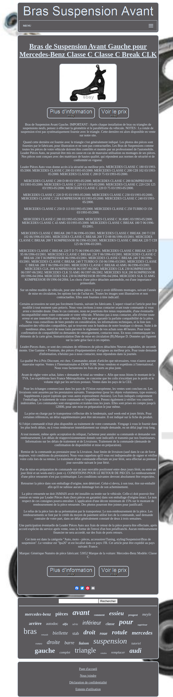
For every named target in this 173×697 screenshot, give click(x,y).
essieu (116, 613)
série (75, 624)
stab (75, 633)
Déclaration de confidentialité (88, 682)
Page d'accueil (88, 669)
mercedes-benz (38, 614)
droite (53, 642)
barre (69, 642)
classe (110, 624)
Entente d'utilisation (88, 689)
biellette (60, 633)
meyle (146, 614)
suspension (110, 641)
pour (126, 622)
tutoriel (136, 643)
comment (99, 615)
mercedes (142, 633)
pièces (61, 614)
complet (64, 652)
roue (103, 633)
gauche (45, 650)
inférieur (91, 623)
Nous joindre (88, 675)
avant (81, 612)
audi (135, 650)
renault (44, 634)
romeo (38, 643)
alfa (65, 624)
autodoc (52, 623)
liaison (84, 643)
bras (30, 631)
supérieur (142, 624)
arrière (35, 623)
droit (89, 632)
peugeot (133, 615)
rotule (119, 632)
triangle (85, 650)
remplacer (118, 652)
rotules (103, 653)
